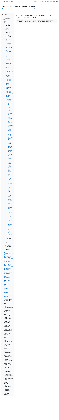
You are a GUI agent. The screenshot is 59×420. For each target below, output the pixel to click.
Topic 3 (9, 109)
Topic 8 (9, 231)
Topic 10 (10, 234)
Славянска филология (38, 8)
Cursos (10, 8)
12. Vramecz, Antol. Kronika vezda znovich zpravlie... (36, 10)
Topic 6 (9, 228)
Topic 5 (23, 10)
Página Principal (5, 8)
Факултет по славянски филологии (20, 8)
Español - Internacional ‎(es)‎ (8, 1)
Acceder (55, 1)
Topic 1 (9, 106)
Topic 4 (9, 110)
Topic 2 (9, 107)
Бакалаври (31, 8)
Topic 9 (9, 232)
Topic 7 (9, 229)
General (9, 104)
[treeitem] (7, 205)
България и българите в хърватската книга (12, 10)
